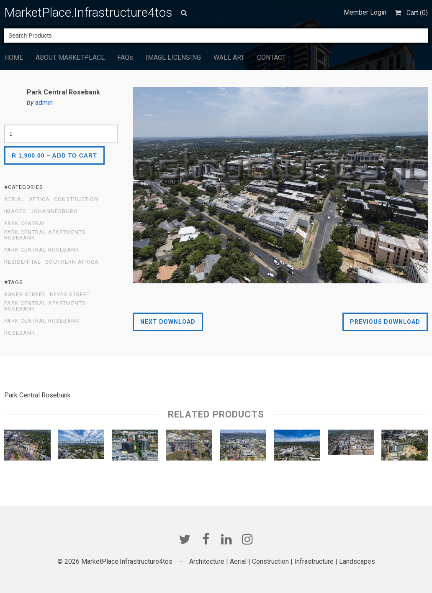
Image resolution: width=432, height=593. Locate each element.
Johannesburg (54, 211)
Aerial (14, 199)
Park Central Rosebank (41, 250)
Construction (76, 199)
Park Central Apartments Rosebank (45, 235)
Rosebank (19, 333)
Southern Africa (72, 262)
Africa (39, 199)
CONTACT (271, 57)
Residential (22, 262)
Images (15, 211)
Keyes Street (70, 295)
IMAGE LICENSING (173, 57)
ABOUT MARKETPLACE (70, 57)
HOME (13, 57)
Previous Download (385, 321)
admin (44, 103)
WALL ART (228, 57)
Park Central (25, 224)
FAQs (125, 57)
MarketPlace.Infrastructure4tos (88, 12)
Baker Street (25, 295)
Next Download (167, 321)
